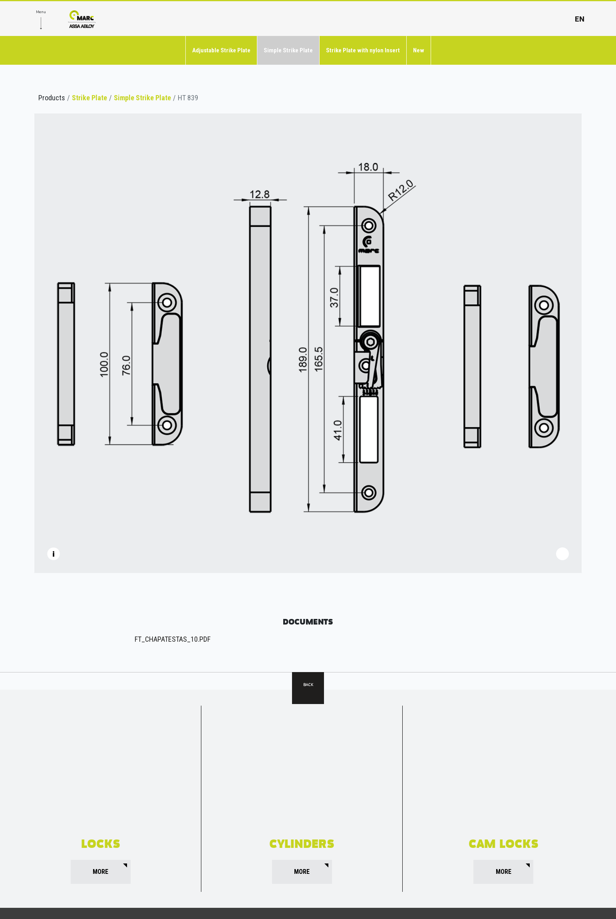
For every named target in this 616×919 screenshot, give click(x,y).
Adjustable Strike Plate (221, 50)
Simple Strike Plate (288, 50)
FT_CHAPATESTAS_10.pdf (173, 639)
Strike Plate (89, 97)
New (418, 50)
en (579, 19)
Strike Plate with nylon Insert (363, 50)
